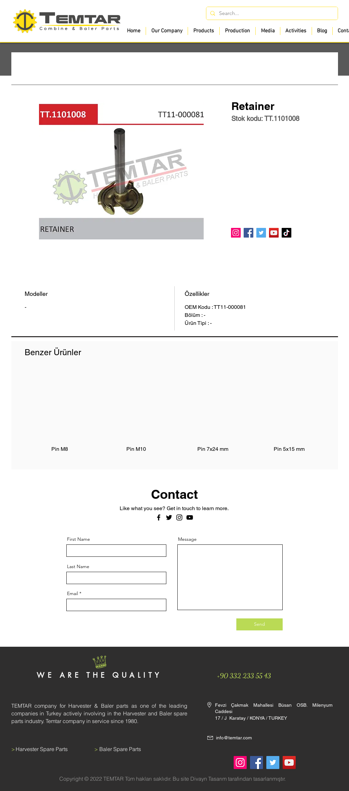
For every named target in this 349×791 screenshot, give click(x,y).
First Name (78, 539)
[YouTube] (274, 233)
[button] (203, 31)
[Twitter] (261, 233)
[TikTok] (286, 233)
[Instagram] (236, 233)
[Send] (259, 624)
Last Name (78, 566)
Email (72, 593)
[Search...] (271, 13)
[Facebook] (248, 233)
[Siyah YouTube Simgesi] (190, 517)
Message (187, 539)
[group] (174, 415)
